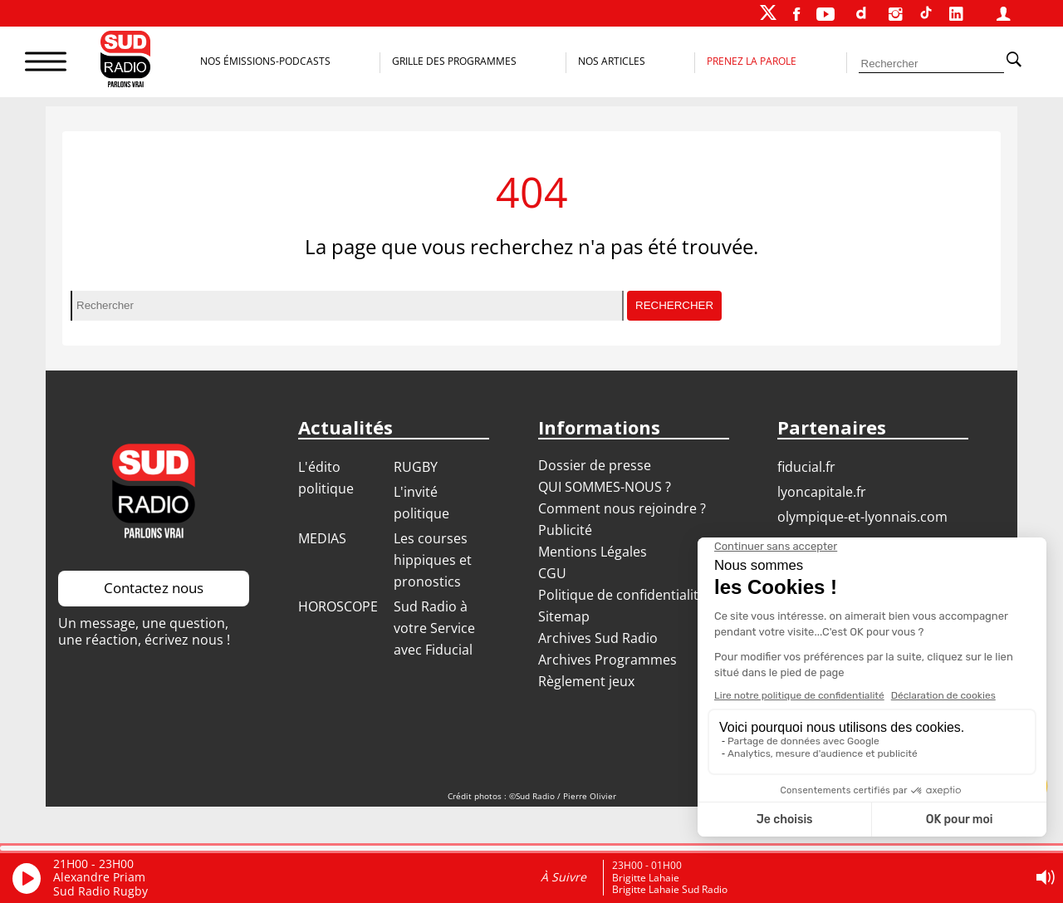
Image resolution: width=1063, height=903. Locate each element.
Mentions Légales (592, 551)
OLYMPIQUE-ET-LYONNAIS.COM (862, 517)
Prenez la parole (751, 61)
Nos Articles (611, 61)
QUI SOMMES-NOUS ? (604, 487)
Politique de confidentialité (622, 595)
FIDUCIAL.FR (806, 467)
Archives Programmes (607, 659)
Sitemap (564, 616)
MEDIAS (322, 538)
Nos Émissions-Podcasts (265, 61)
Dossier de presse (594, 465)
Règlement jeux (586, 681)
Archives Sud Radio (598, 638)
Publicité (565, 530)
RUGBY (416, 467)
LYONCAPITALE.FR (821, 492)
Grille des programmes (454, 61)
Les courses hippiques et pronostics (433, 560)
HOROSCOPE (338, 606)
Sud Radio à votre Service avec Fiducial (434, 628)
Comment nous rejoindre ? (623, 508)
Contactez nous (153, 587)
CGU (552, 573)
